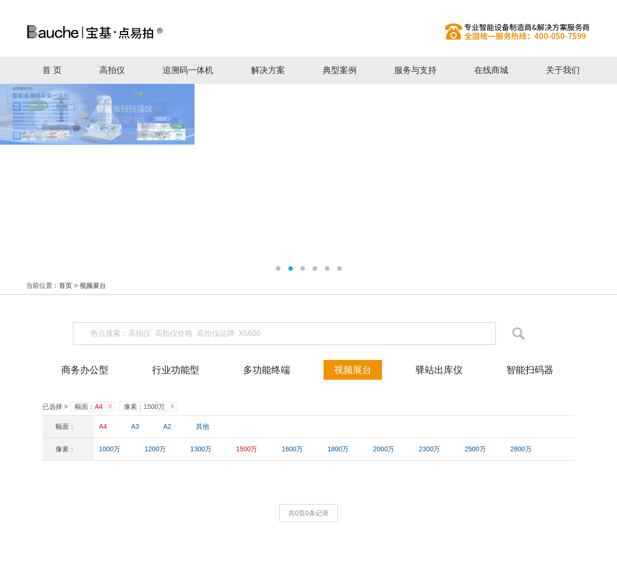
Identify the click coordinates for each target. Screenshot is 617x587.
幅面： (89, 406)
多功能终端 (266, 370)
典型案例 (340, 70)
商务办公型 (84, 370)
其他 (202, 426)
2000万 (383, 449)
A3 (135, 426)
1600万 (292, 449)
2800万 (520, 449)
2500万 (475, 449)
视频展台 (93, 285)
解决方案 (268, 70)
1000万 (109, 449)
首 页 (52, 70)
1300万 (200, 449)
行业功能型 (175, 370)
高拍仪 (308, 31)
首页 (65, 285)
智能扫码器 (529, 370)
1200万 (155, 449)
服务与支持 (415, 70)
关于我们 (563, 70)
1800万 (338, 449)
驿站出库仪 (439, 370)
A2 (167, 426)
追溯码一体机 (187, 70)
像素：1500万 (144, 406)
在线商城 (491, 70)
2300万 (429, 449)
